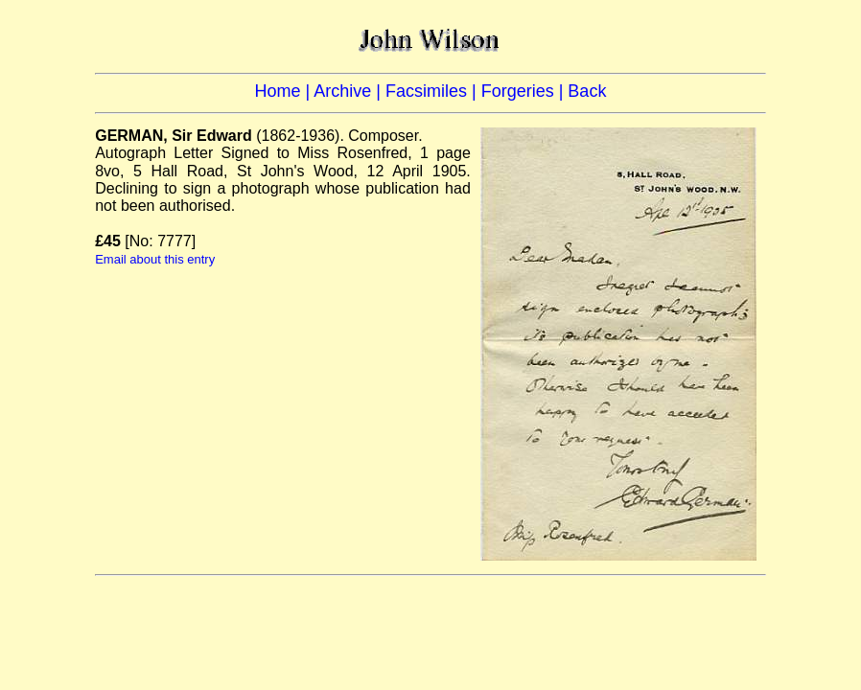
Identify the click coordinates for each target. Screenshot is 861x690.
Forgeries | (525, 91)
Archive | (349, 91)
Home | (284, 91)
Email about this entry (155, 259)
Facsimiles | (433, 91)
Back (587, 91)
